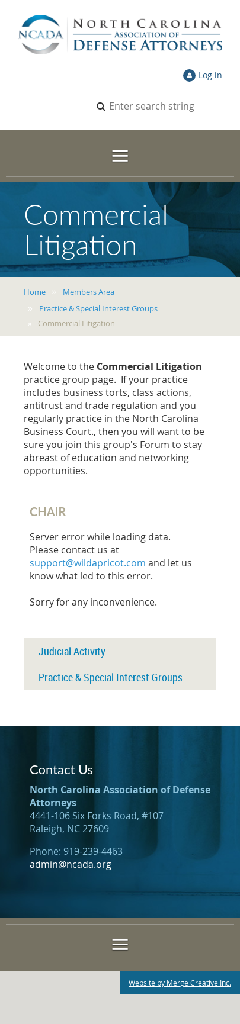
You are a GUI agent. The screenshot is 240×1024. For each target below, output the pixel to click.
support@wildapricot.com (88, 562)
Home (35, 291)
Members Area (88, 291)
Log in (210, 74)
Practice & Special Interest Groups (98, 308)
